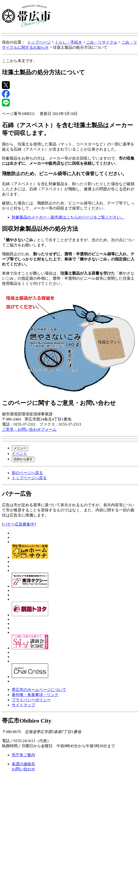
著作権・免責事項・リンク (35, 695)
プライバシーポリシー (31, 700)
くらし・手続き (68, 42)
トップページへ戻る (29, 478)
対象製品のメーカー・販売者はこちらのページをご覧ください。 (68, 217)
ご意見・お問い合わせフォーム (29, 429)
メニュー (20, 448)
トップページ (39, 42)
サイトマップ (23, 705)
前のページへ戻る (27, 473)
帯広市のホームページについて (39, 690)
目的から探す (23, 459)
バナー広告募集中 (18, 524)
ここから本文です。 (19, 61)
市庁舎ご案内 (23, 755)
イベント (19, 453)
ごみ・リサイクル (101, 42)
